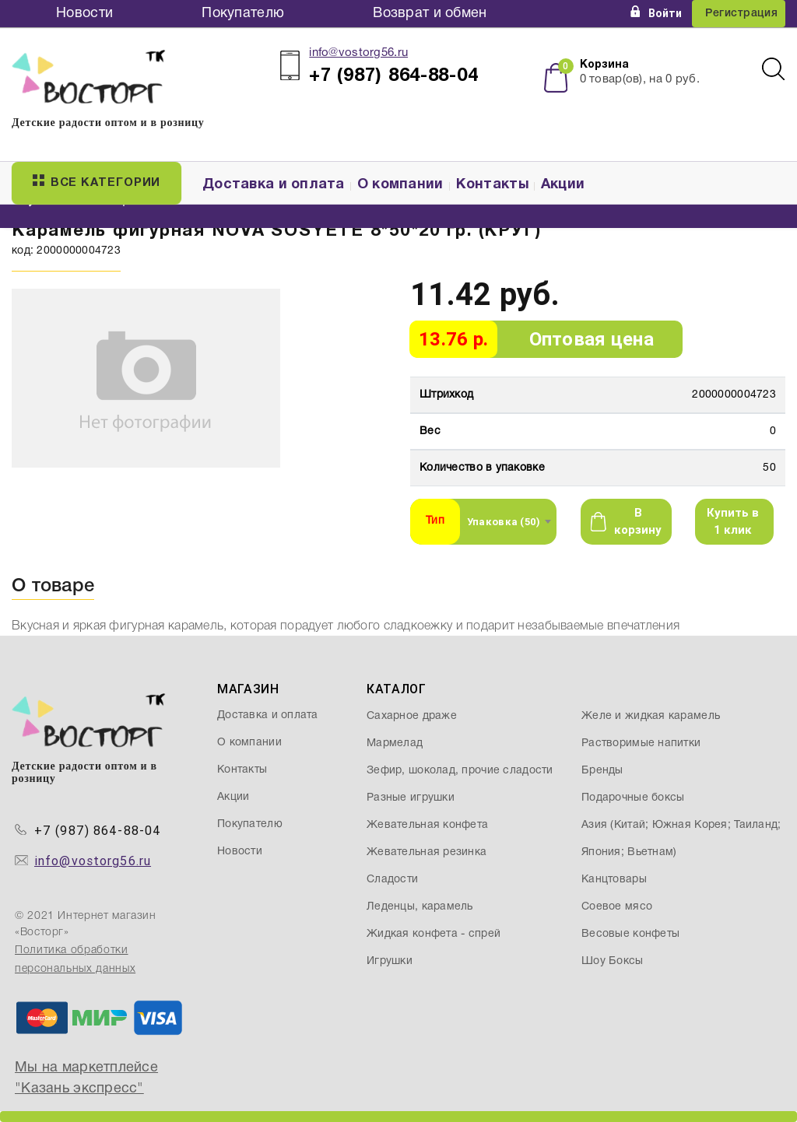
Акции (563, 184)
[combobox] (508, 521)
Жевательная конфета (427, 825)
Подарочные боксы (632, 798)
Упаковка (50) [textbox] (504, 522)
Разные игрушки (411, 798)
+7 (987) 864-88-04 (97, 830)
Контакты (492, 184)
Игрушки (390, 961)
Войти (656, 13)
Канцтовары (614, 880)
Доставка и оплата (273, 184)
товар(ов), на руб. (640, 79)
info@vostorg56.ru (358, 52)
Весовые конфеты (630, 934)
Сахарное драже (412, 716)
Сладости (392, 880)
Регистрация (741, 14)
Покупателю (243, 13)
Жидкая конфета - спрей (433, 934)
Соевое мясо (616, 907)
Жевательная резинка (426, 852)
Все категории (97, 181)
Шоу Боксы (612, 961)
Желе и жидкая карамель (650, 716)
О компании (400, 184)
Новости (84, 13)
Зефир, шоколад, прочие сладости (460, 771)
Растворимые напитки (640, 743)
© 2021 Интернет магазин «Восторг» (85, 924)
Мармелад (395, 743)
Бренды (602, 771)
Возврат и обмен (429, 13)
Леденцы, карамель (420, 907)
